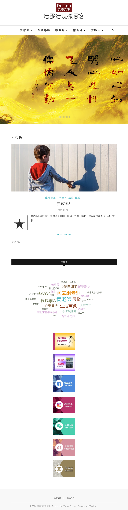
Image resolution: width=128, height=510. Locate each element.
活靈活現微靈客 (64, 16)
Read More (64, 234)
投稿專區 (44, 30)
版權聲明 (57, 498)
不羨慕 (63, 197)
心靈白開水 (69, 286)
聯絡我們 (70, 498)
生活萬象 (50, 197)
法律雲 (81, 309)
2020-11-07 (63, 210)
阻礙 (78, 197)
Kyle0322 (15, 242)
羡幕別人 (64, 203)
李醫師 (45, 309)
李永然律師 (69, 311)
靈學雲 (85, 296)
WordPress (93, 506)
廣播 (76, 299)
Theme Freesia (69, 506)
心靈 (53, 291)
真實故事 (85, 305)
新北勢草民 (54, 288)
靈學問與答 (83, 286)
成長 (71, 197)
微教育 (24, 30)
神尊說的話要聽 (68, 282)
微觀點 (60, 30)
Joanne (89, 299)
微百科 (78, 30)
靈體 (52, 295)
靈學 (84, 301)
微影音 (95, 30)
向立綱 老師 (68, 316)
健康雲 (55, 284)
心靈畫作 (33, 294)
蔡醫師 (36, 303)
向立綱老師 (68, 292)
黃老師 (64, 299)
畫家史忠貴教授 (94, 292)
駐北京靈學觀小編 (47, 312)
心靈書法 (51, 305)
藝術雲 (44, 293)
